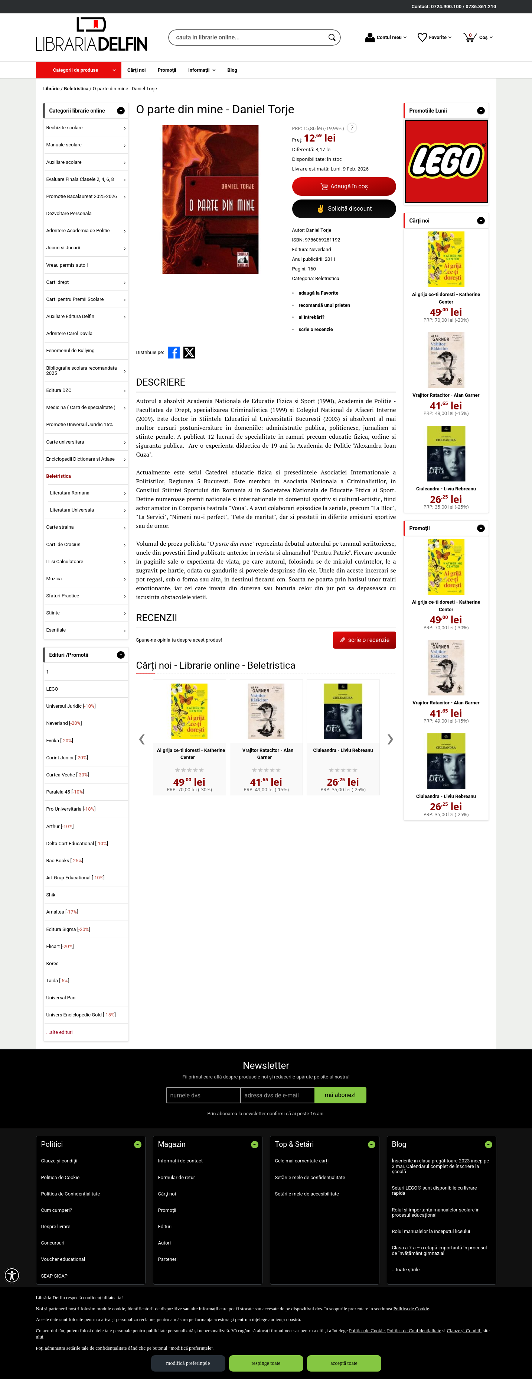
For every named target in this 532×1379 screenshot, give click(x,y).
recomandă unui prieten (324, 305)
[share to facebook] (174, 352)
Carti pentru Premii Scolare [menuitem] (75, 299)
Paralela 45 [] (65, 792)
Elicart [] (60, 946)
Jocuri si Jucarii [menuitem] (63, 247)
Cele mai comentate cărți (302, 1161)
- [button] (120, 110)
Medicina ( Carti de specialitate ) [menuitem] (80, 407)
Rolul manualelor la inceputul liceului (431, 1231)
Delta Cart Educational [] (77, 843)
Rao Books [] (64, 860)
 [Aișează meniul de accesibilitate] (12, 1275)
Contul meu (386, 37)
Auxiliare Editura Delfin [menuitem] (70, 316)
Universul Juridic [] (71, 706)
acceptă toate (344, 1363)
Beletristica (327, 278)
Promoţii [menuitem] (167, 70)
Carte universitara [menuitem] (65, 442)
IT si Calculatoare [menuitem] (64, 561)
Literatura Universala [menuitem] (72, 510)
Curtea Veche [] (67, 775)
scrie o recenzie (316, 329)
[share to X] (189, 352)
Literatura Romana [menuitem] (69, 493)
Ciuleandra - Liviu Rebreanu (343, 750)
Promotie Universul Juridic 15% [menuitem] (79, 424)
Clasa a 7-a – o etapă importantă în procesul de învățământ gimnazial (439, 1250)
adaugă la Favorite (319, 293)
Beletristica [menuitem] (58, 476)
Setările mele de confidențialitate (310, 1177)
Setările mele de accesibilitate (307, 1194)
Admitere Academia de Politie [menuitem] (78, 230)
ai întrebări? (311, 317)
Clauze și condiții (59, 1161)
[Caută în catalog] (332, 37)
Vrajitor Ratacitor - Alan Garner (445, 395)
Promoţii (167, 1210)
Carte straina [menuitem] (60, 527)
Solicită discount (344, 208)
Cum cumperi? (56, 1210)
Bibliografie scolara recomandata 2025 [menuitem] (81, 370)
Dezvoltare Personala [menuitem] (68, 213)
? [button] (352, 128)
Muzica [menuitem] (54, 578)
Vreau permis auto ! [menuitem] (67, 265)
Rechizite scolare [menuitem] (64, 127)
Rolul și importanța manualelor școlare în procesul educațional (436, 1212)
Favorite (434, 37)
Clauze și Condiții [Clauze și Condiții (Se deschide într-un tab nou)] (464, 1330)
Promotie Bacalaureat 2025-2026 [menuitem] (81, 196)
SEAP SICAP (54, 1276)
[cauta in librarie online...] (246, 37)
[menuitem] (78, 70)
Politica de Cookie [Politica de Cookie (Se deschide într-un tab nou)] (411, 1308)
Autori (164, 1243)
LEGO (52, 689)
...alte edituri (59, 1032)
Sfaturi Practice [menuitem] (62, 595)
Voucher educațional (63, 1259)
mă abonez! (340, 1095)
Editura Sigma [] (68, 929)
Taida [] (57, 980)
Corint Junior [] (67, 757)
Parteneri (168, 1259)
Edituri (165, 1226)
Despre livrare (56, 1226)
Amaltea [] (62, 912)
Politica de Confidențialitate (70, 1194)
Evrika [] (59, 740)
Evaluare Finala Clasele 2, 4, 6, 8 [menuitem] (80, 179)
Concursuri (53, 1243)
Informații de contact (180, 1161)
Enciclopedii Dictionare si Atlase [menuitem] (80, 459)
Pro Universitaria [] (70, 809)
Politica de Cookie (60, 1177)
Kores (52, 963)
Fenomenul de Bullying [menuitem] (70, 350)
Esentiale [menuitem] (56, 630)
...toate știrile (406, 1269)
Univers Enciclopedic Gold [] (80, 1015)
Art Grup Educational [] (75, 877)
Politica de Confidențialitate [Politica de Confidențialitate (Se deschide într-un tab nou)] (414, 1330)
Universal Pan (60, 997)
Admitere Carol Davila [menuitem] (69, 333)
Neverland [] (64, 723)
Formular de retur (176, 1177)
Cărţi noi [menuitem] (136, 70)
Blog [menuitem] (233, 70)
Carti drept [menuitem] (57, 282)
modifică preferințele (188, 1363)
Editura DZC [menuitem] (58, 390)
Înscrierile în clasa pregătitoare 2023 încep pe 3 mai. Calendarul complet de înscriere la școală (440, 1166)
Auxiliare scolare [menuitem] (63, 162)
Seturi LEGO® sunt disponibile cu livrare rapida (434, 1190)
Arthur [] (60, 826)
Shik (50, 895)
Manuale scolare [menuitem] (63, 144)
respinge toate (265, 1363)
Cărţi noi (167, 1194)
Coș (478, 37)
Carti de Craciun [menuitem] (63, 544)
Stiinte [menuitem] (53, 613)
